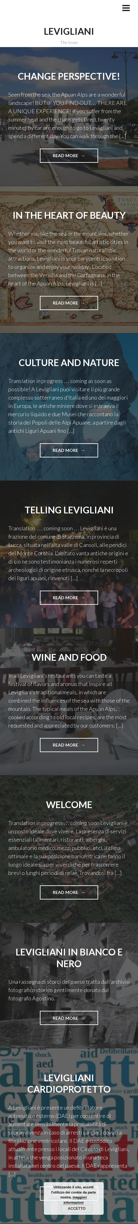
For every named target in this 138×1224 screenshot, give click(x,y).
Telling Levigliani (69, 509)
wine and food (69, 657)
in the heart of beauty (69, 215)
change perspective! (69, 76)
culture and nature (69, 362)
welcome (69, 804)
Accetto (77, 1208)
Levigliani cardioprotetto (69, 1083)
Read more (67, 157)
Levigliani (69, 31)
